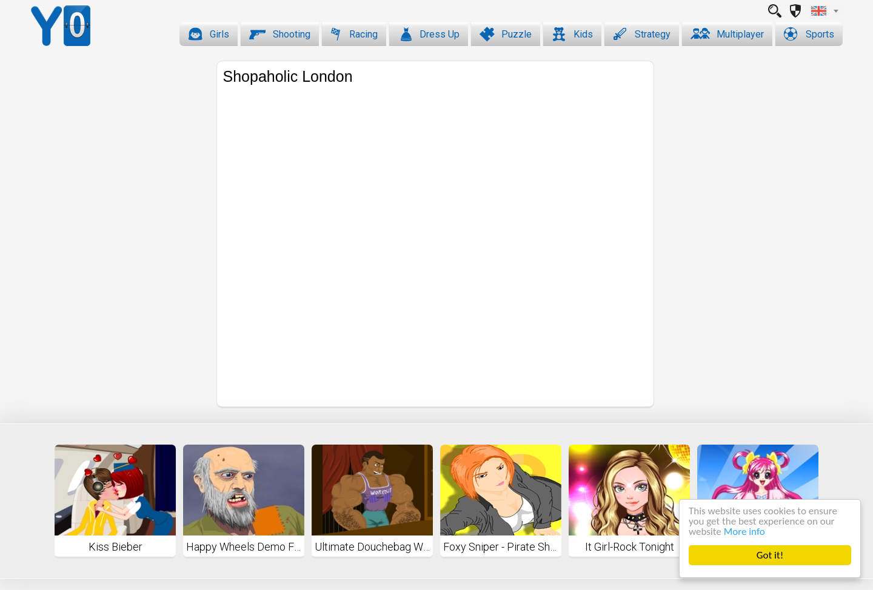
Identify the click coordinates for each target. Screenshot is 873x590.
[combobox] (824, 10)
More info (744, 531)
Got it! (770, 555)
